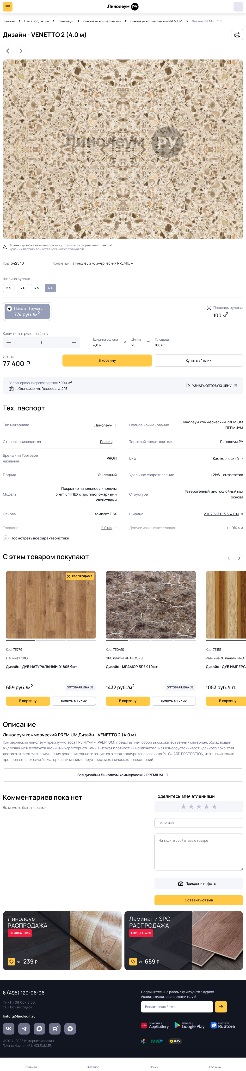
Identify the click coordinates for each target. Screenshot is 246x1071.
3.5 (36, 287)
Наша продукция (36, 21)
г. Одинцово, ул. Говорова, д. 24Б (41, 388)
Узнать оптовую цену (212, 385)
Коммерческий (226, 458)
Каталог (93, 1067)
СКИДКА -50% (20, 933)
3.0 (22, 287)
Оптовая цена (78, 687)
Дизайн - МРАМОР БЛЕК (151, 662)
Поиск (154, 1067)
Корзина (215, 1067)
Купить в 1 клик (198, 360)
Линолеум (66, 21)
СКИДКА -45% (141, 933)
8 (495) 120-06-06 (238, 7)
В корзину (107, 360)
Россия (106, 441)
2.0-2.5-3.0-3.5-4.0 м (221, 513)
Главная (9, 21)
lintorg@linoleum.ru (19, 1016)
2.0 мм (106, 527)
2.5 (8, 287)
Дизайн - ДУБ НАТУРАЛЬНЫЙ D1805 (51, 662)
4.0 (50, 287)
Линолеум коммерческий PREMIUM (156, 21)
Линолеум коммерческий (102, 21)
